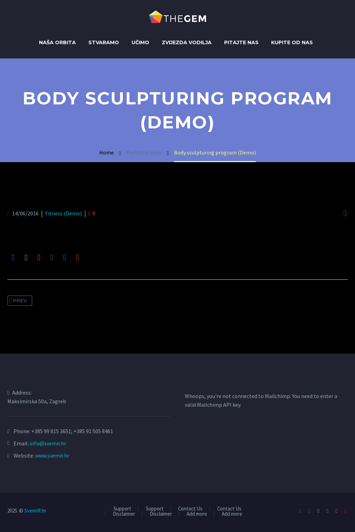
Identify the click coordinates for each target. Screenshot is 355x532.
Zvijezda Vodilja (187, 42)
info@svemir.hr (48, 443)
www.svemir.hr (52, 455)
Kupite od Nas (292, 42)
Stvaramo (103, 42)
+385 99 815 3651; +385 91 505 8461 (72, 431)
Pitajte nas (241, 42)
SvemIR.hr (35, 510)
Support (122, 508)
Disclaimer (124, 514)
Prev (18, 300)
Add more (197, 514)
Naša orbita (57, 42)
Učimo (140, 42)
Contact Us (190, 508)
